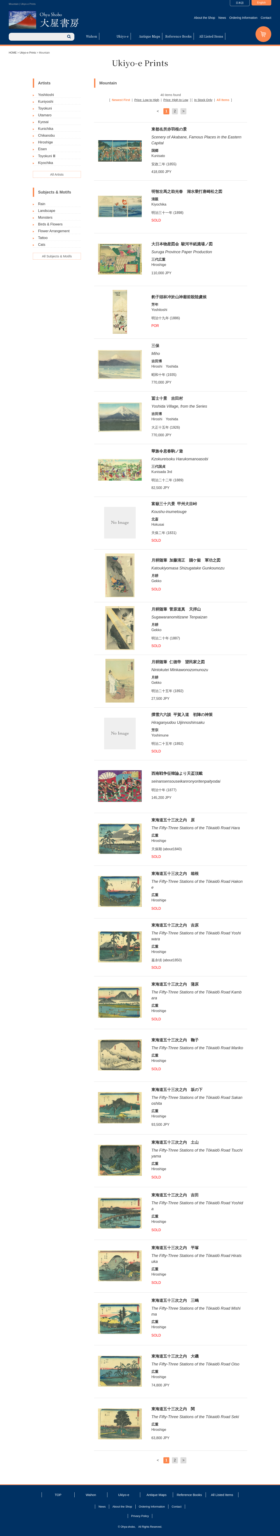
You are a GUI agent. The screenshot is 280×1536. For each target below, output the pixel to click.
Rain (41, 204)
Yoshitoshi (46, 95)
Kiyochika (45, 163)
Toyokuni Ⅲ (46, 156)
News (222, 17)
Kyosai (43, 122)
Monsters (45, 217)
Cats (41, 244)
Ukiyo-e (123, 36)
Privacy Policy (140, 1516)
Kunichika (45, 129)
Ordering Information (243, 17)
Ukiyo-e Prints (28, 52)
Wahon (91, 36)
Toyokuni (45, 108)
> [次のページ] (183, 111)
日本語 (240, 2)
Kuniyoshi (45, 101)
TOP (58, 1495)
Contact (266, 17)
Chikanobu (46, 135)
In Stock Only (203, 100)
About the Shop (204, 17)
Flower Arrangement (54, 231)
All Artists (57, 174)
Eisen (42, 149)
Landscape (46, 211)
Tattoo (43, 238)
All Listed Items (211, 36)
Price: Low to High (146, 100)
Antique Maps (149, 36)
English (261, 2)
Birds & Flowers (50, 224)
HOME (13, 52)
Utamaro (44, 115)
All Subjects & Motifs (57, 256)
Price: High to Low (175, 100)
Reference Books (178, 36)
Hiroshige (45, 142)
